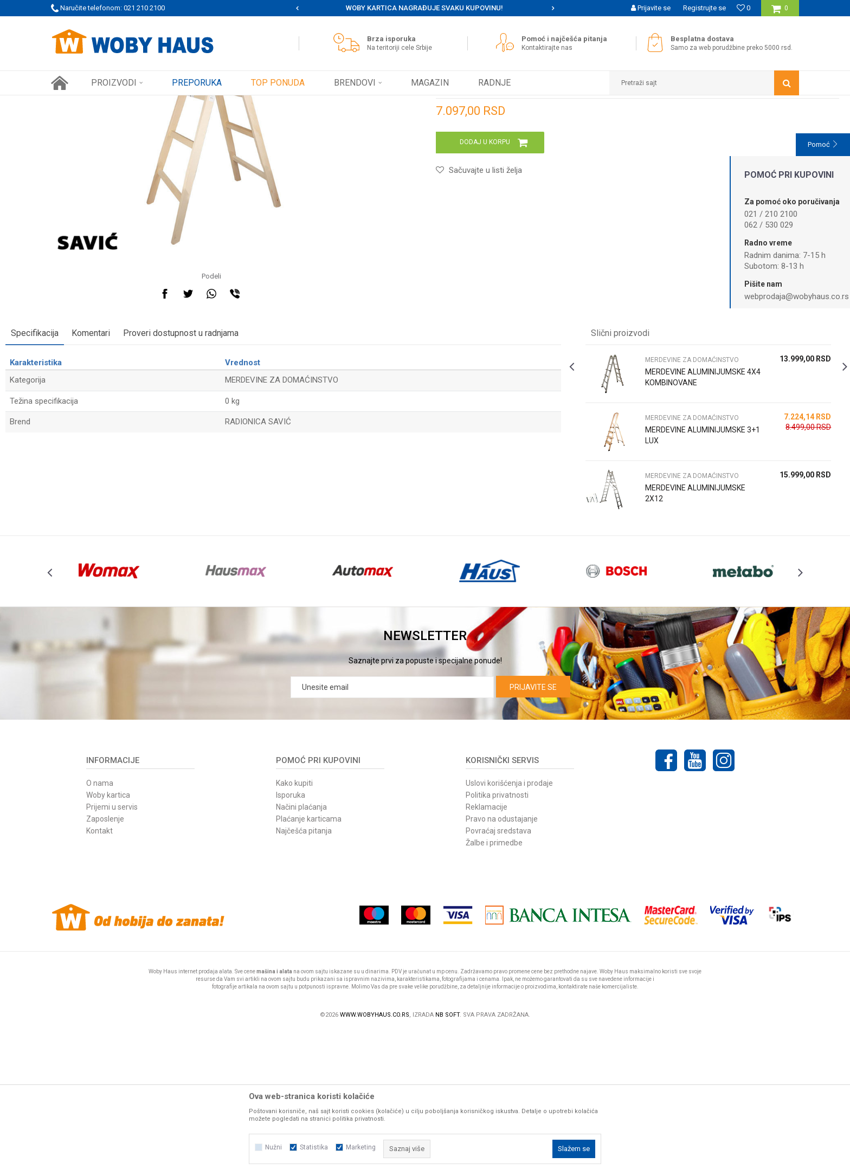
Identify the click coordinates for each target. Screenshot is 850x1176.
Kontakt (99, 975)
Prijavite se (533, 831)
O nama (99, 927)
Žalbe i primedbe (494, 987)
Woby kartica (108, 939)
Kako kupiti (294, 927)
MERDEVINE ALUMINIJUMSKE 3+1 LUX (666, 560)
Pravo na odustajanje (502, 963)
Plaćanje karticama (309, 963)
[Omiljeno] (743, 8)
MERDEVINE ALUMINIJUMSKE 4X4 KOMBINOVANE (666, 502)
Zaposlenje (105, 963)
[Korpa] (779, 12)
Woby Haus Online (78, 103)
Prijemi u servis (112, 951)
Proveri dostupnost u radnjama (226, 453)
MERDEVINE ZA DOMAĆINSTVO (237, 103)
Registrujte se (704, 8)
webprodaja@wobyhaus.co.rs (796, 296)
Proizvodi (127, 103)
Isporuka (290, 939)
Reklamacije (486, 951)
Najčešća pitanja (304, 975)
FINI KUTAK (166, 103)
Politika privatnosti (497, 939)
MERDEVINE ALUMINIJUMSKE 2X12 (668, 613)
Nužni (273, 1147)
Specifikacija (80, 453)
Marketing (361, 1147)
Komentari (136, 453)
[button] (704, 83)
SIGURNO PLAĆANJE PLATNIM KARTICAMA (424, 8)
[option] (425, 8)
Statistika (314, 1147)
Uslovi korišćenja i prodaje (509, 927)
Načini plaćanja (301, 951)
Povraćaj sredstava (498, 975)
